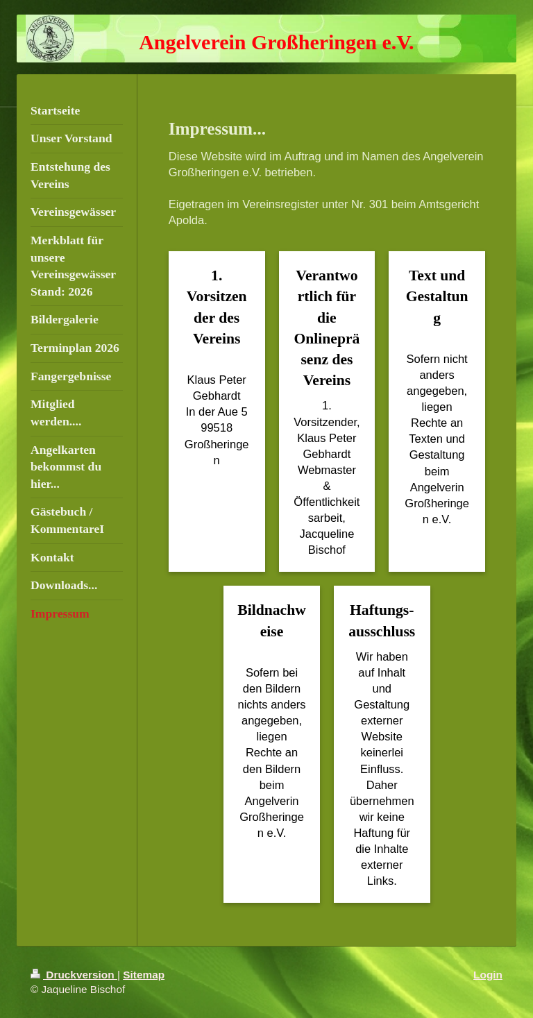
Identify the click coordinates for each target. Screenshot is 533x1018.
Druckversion (74, 975)
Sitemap (143, 975)
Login (487, 975)
